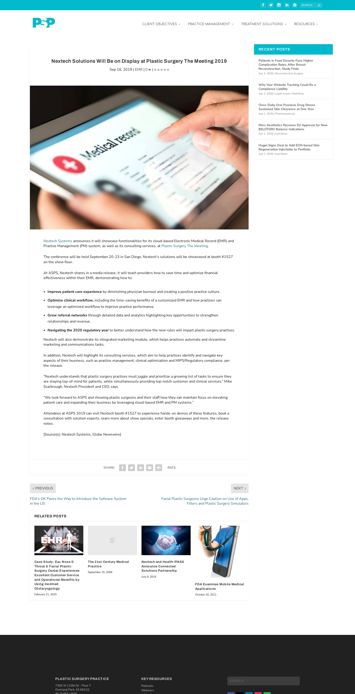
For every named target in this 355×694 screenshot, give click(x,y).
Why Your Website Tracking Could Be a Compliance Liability (287, 83)
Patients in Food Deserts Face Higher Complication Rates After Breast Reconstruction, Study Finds (286, 61)
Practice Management (209, 20)
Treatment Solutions (262, 20)
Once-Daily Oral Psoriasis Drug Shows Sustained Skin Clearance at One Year (287, 103)
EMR (139, 66)
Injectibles (281, 130)
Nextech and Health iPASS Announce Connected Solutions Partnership (163, 563)
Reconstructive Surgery (289, 70)
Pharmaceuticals (285, 110)
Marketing (298, 90)
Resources (304, 20)
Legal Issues (282, 90)
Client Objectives (159, 20)
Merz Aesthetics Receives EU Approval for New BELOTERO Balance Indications (293, 124)
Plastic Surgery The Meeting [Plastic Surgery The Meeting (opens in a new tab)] (184, 242)
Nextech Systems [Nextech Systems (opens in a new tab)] (57, 237)
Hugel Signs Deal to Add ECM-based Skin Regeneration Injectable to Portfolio (289, 144)
